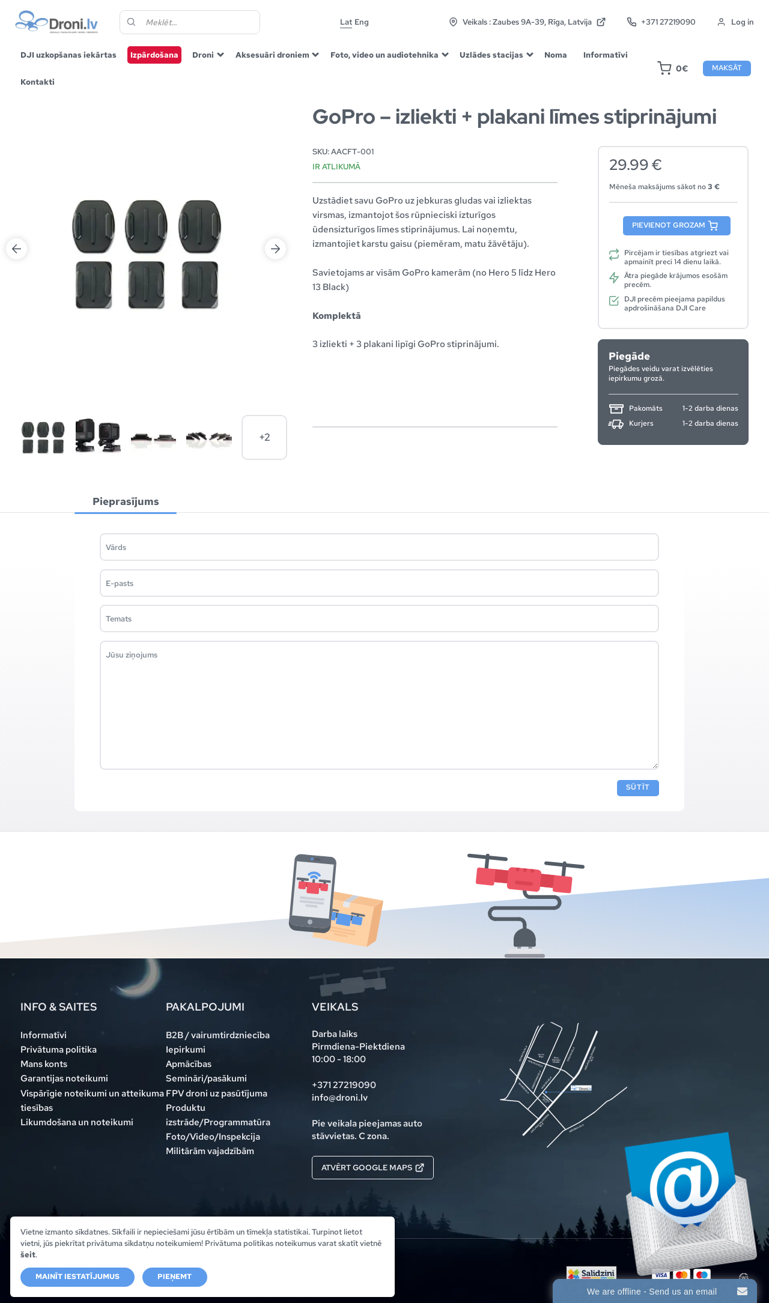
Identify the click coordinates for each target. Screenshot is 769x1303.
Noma (555, 54)
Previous (16, 248)
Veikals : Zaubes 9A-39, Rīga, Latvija (527, 21)
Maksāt (727, 68)
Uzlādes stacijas (491, 54)
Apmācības (188, 1064)
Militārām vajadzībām (210, 1151)
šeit (27, 1254)
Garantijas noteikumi (64, 1078)
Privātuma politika (58, 1050)
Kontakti (37, 81)
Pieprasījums (126, 500)
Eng (361, 21)
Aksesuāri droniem (272, 54)
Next (275, 248)
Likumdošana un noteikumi (76, 1122)
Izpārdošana (154, 54)
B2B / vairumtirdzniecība (218, 1035)
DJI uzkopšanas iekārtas (68, 54)
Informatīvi (605, 54)
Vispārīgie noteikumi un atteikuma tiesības (92, 1100)
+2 (264, 437)
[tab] (125, 502)
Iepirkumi (185, 1050)
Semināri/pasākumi (206, 1078)
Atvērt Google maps (372, 1167)
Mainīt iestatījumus (77, 1276)
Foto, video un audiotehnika (384, 54)
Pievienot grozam (668, 225)
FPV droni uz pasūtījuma (216, 1093)
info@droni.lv (340, 1098)
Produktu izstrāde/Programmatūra (218, 1115)
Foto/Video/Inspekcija (213, 1137)
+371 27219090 (661, 21)
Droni (203, 54)
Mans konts (43, 1064)
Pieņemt (174, 1276)
